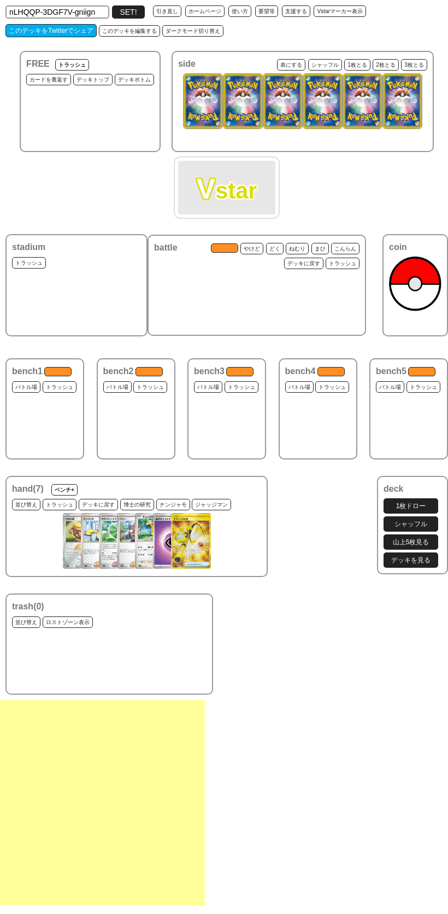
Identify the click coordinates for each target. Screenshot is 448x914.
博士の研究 (137, 505)
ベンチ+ (64, 490)
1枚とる (357, 65)
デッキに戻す (303, 263)
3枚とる (414, 65)
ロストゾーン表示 (68, 622)
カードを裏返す (49, 80)
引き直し (167, 11)
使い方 (240, 11)
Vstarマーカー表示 (339, 11)
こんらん (345, 249)
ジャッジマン (211, 505)
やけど (252, 249)
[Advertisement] (102, 802)
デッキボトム (134, 80)
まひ (320, 249)
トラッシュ (72, 65)
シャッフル (325, 65)
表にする (291, 65)
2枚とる (386, 65)
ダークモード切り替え (193, 31)
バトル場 (26, 387)
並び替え (26, 505)
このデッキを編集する (129, 31)
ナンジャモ (173, 505)
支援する (296, 11)
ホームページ (204, 11)
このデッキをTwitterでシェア (51, 30)
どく (274, 249)
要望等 (266, 11)
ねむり (297, 249)
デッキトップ (92, 80)
